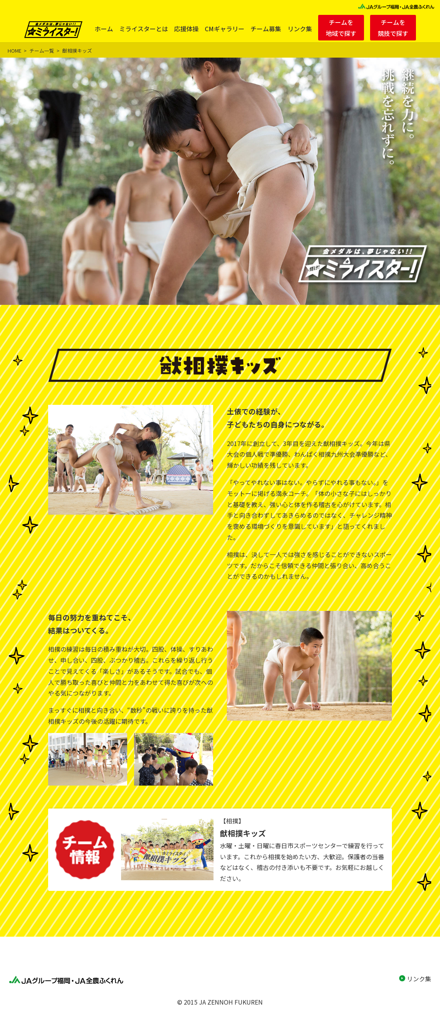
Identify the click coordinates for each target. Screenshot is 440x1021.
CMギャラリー (224, 28)
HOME (14, 50)
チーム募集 (266, 28)
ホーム (104, 28)
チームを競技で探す (393, 28)
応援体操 (186, 28)
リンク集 (300, 28)
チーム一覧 (41, 50)
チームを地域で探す (341, 28)
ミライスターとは (143, 28)
